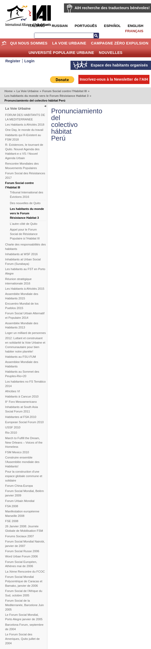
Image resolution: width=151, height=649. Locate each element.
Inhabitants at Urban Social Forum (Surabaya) (23, 261)
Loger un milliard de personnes (25, 332)
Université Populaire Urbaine (61, 53)
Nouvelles (110, 53)
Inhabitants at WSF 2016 (21, 254)
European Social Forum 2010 (24, 422)
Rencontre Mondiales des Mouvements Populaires (22, 166)
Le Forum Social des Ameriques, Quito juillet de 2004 (22, 639)
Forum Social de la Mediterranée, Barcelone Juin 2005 (24, 605)
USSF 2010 (12, 427)
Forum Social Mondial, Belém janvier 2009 (24, 493)
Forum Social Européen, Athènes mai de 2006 (21, 564)
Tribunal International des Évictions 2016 (26, 194)
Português (86, 26)
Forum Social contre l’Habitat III (64, 91)
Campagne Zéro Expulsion (119, 43)
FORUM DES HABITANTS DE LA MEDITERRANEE (25, 117)
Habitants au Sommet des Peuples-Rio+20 (22, 374)
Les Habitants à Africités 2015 (24, 288)
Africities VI (12, 391)
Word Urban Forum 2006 (21, 556)
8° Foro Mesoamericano (21, 401)
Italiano (36, 26)
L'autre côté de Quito (23, 223)
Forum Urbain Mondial (20, 500)
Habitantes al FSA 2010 (20, 416)
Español (112, 26)
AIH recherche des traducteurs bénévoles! (112, 8)
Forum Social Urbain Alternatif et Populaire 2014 (25, 315)
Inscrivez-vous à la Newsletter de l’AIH (114, 79)
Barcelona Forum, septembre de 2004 (24, 627)
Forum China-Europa (19, 485)
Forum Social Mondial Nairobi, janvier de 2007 (25, 543)
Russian (60, 26)
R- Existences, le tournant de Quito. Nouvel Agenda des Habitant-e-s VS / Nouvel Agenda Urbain (24, 151)
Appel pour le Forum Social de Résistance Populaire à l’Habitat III (25, 234)
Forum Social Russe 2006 (22, 551)
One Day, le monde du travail (24, 129)
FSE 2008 (11, 521)
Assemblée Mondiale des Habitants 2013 (21, 325)
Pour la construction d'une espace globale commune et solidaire (23, 476)
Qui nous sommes (29, 43)
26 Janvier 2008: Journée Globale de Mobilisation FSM (24, 528)
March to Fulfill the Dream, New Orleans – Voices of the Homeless (24, 443)
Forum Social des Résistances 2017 (25, 175)
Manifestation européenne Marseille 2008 (22, 513)
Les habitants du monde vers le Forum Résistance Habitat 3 (46, 95)
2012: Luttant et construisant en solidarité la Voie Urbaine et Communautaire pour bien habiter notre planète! (25, 345)
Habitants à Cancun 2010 (22, 396)
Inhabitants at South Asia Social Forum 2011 (21, 409)
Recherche (96, 35)
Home (4, 43)
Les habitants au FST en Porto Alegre (25, 271)
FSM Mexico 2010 (17, 452)
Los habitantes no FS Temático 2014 (25, 384)
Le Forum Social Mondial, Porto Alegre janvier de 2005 (24, 617)
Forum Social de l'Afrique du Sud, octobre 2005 (23, 593)
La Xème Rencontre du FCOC (25, 571)
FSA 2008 (11, 506)
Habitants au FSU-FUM (20, 356)
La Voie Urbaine (69, 43)
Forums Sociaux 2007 (19, 536)
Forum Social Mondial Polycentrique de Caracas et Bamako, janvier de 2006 (23, 581)
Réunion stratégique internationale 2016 (18, 281)
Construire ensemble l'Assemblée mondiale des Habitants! (22, 462)
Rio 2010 (11, 432)
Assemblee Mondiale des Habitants (21, 364)
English (135, 26)
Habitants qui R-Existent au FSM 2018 (23, 137)
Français (134, 31)
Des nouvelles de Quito (25, 203)
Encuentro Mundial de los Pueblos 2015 (22, 306)
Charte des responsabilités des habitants (25, 246)
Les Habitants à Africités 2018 (24, 124)
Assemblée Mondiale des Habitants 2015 (21, 296)
